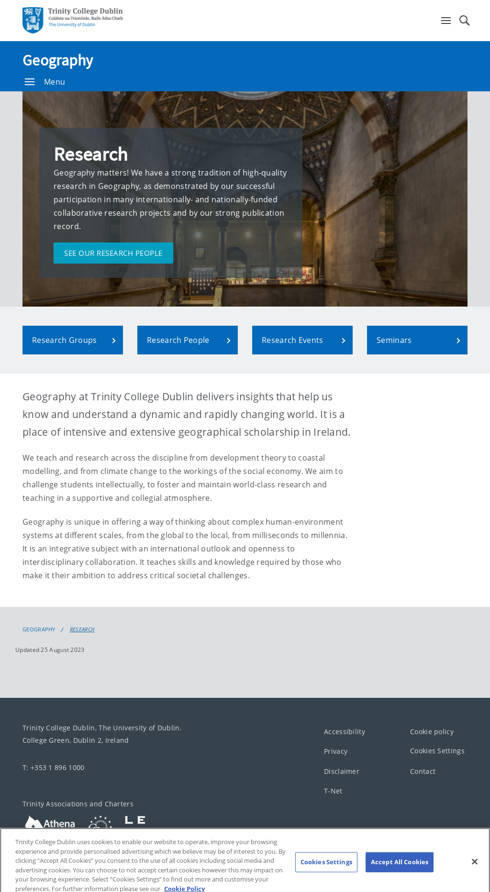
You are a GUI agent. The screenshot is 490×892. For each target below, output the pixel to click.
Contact (422, 771)
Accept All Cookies (399, 865)
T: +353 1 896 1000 (53, 767)
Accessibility (344, 731)
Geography (57, 60)
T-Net (333, 791)
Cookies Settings (437, 751)
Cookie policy (432, 731)
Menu (45, 82)
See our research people (113, 253)
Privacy (335, 751)
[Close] (474, 865)
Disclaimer (341, 771)
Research (82, 629)
